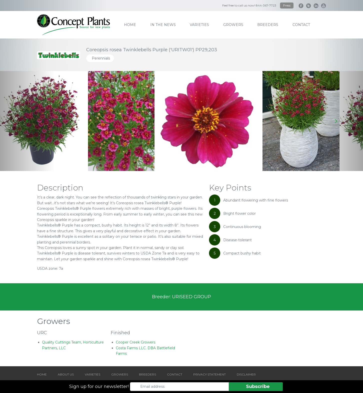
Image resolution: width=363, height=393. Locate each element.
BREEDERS (147, 374)
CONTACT (174, 374)
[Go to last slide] (27, 121)
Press (286, 5)
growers (233, 24)
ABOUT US (66, 374)
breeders (267, 24)
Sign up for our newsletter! (99, 386)
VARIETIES (92, 374)
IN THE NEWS (163, 24)
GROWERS (119, 374)
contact (301, 24)
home (130, 24)
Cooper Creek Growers (135, 342)
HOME (42, 374)
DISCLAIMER (246, 374)
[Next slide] (335, 121)
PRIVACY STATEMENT (209, 374)
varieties (199, 24)
